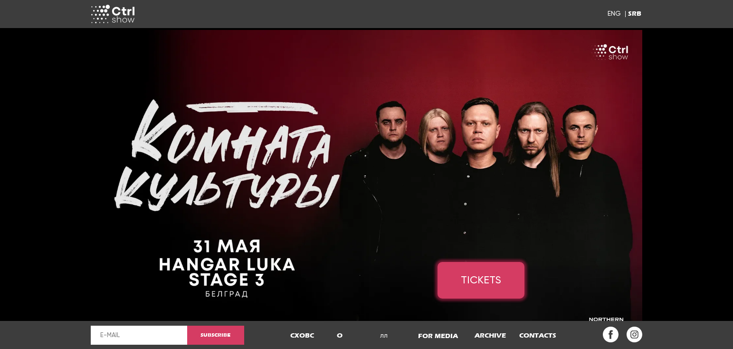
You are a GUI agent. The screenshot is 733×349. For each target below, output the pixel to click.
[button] (340, 336)
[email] (139, 335)
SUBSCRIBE (215, 335)
